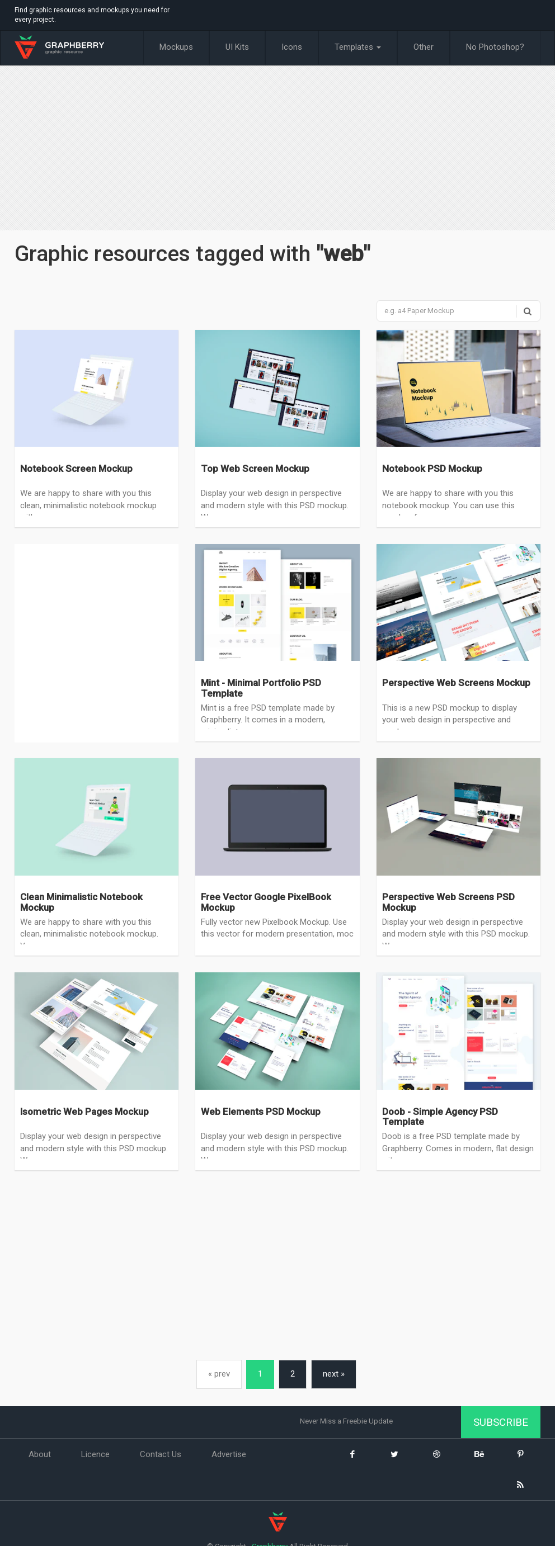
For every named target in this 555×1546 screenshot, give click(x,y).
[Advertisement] (277, 149)
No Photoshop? (495, 47)
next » (334, 1374)
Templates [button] (358, 47)
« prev (219, 1374)
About (40, 1454)
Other (423, 47)
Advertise (228, 1454)
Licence (95, 1454)
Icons (291, 47)
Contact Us (160, 1454)
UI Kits (237, 47)
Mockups (176, 47)
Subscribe (500, 1422)
